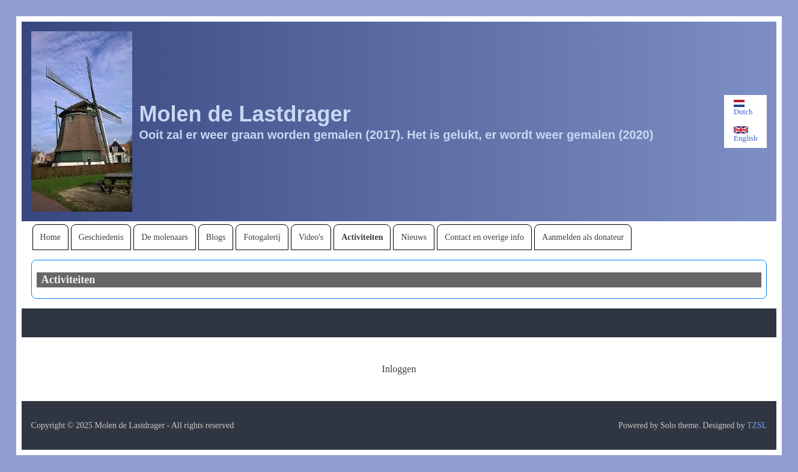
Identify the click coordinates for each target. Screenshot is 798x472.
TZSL (757, 425)
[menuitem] (50, 237)
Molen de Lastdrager (245, 114)
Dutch (743, 108)
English (746, 134)
